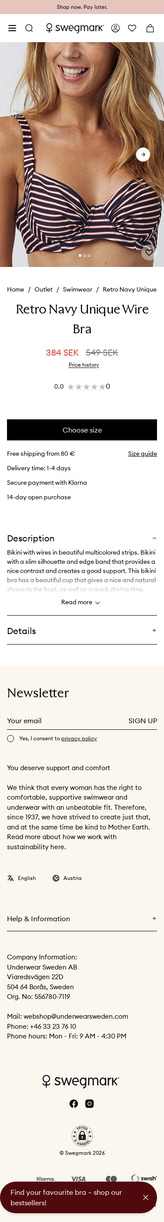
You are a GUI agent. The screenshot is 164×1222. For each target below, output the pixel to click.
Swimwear (77, 289)
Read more (82, 603)
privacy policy (79, 738)
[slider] (82, 154)
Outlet (43, 289)
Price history (84, 364)
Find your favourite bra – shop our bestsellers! (66, 1197)
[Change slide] (80, 255)
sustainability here (35, 847)
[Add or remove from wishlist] (149, 252)
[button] (82, 1135)
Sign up (143, 720)
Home (15, 289)
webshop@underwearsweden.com (76, 1016)
